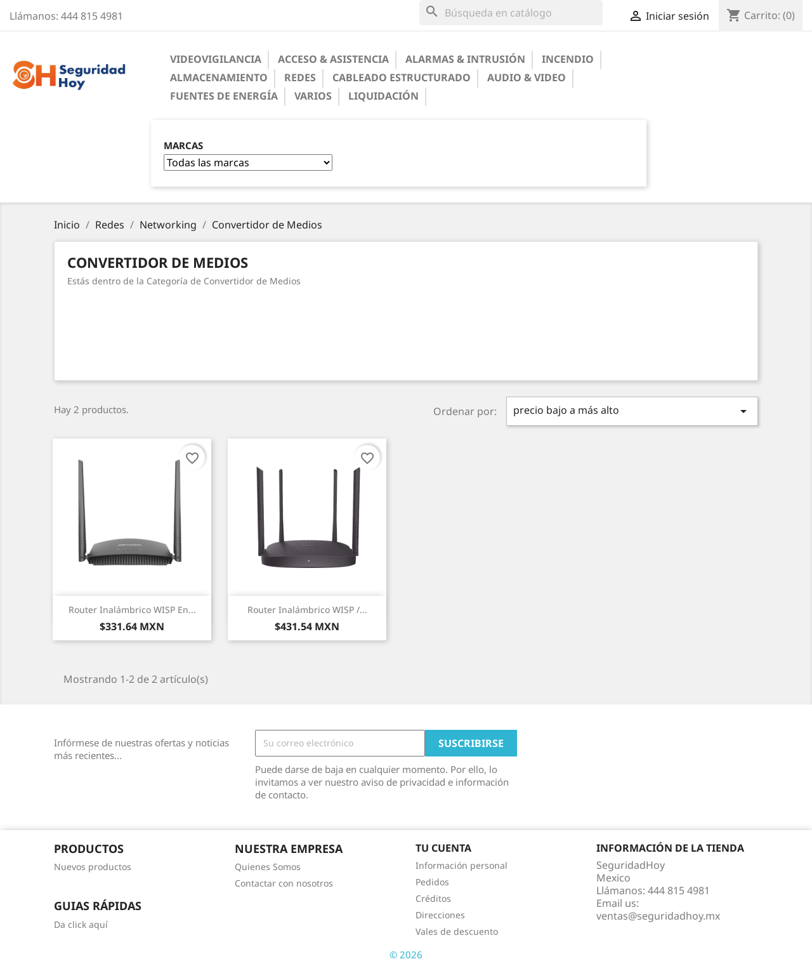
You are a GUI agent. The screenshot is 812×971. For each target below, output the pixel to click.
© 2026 (406, 954)
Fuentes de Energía (224, 96)
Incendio (568, 59)
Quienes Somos (268, 867)
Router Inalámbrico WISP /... (307, 610)
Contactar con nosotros (284, 883)
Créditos (433, 898)
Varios (313, 96)
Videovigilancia (215, 59)
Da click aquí (81, 924)
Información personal (462, 865)
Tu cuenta (443, 848)
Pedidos (432, 882)
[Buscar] (511, 12)
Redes (300, 77)
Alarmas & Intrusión (465, 59)
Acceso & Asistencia (333, 59)
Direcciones (440, 915)
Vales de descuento (457, 931)
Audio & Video (526, 77)
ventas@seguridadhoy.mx (658, 916)
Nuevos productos (92, 867)
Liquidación (383, 96)
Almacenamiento (219, 77)
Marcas (183, 145)
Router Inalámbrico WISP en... (132, 610)
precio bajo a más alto (632, 411)
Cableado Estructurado (401, 77)
